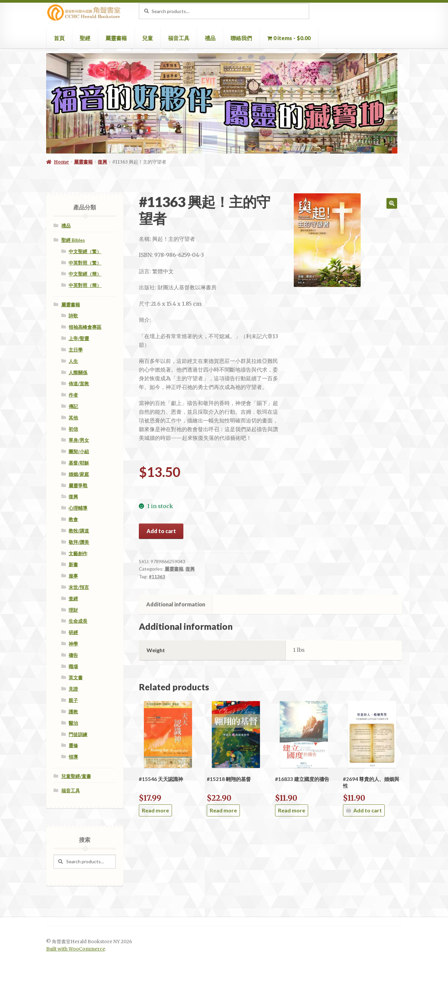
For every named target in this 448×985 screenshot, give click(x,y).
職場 (73, 666)
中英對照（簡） (85, 285)
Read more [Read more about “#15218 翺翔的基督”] (223, 810)
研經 (73, 632)
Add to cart (161, 531)
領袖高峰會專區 (85, 327)
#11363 (157, 576)
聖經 (85, 38)
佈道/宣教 (79, 383)
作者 (73, 395)
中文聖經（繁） (85, 251)
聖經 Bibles (73, 240)
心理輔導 (78, 508)
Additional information (175, 604)
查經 (73, 598)
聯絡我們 (241, 38)
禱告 (73, 655)
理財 (73, 610)
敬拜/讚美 (79, 542)
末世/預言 (79, 587)
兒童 (147, 38)
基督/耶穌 (79, 463)
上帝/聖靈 (79, 338)
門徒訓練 (78, 734)
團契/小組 (79, 451)
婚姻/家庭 (79, 474)
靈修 (73, 745)
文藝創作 (78, 553)
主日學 (76, 350)
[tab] (176, 604)
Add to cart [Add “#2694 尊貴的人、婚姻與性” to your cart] (367, 810)
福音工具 (178, 38)
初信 (73, 429)
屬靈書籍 (116, 38)
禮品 (210, 38)
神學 (73, 644)
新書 (73, 564)
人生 (73, 361)
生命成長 (78, 621)
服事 (73, 576)
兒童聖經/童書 (76, 776)
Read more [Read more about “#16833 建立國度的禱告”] (291, 810)
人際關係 (78, 372)
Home (61, 162)
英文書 (76, 677)
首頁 (59, 38)
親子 (73, 700)
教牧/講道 (79, 530)
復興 (102, 162)
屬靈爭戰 (78, 485)
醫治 (73, 723)
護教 (73, 711)
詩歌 (73, 315)
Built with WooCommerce (75, 949)
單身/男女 (79, 440)
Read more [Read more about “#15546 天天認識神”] (155, 810)
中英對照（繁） (85, 263)
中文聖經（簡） (85, 274)
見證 (73, 689)
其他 (73, 417)
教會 (73, 519)
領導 (73, 757)
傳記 (73, 406)
